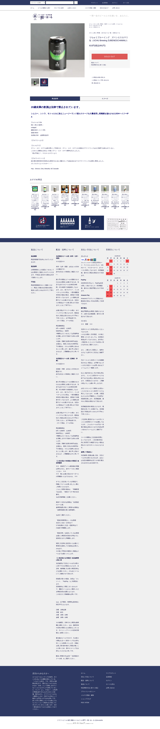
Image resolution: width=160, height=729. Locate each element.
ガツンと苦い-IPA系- (98, 24)
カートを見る (110, 684)
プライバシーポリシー (88, 691)
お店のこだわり (70, 8)
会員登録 (104, 2)
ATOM (87, 702)
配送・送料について (87, 680)
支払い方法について (87, 677)
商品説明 (55, 98)
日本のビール (97, 27)
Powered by (80, 723)
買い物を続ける (94, 83)
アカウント (93, 2)
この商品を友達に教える (97, 77)
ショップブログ (86, 699)
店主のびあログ (102, 8)
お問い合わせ (115, 8)
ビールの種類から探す (43, 8)
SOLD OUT (109, 57)
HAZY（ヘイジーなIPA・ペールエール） (113, 24)
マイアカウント (111, 673)
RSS (82, 702)
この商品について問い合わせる (99, 80)
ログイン (114, 2)
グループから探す (58, 8)
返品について (95, 62)
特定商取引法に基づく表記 (98, 65)
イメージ (105, 98)
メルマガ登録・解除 (89, 8)
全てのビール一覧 (98, 25)
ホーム (32, 8)
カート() (125, 2)
